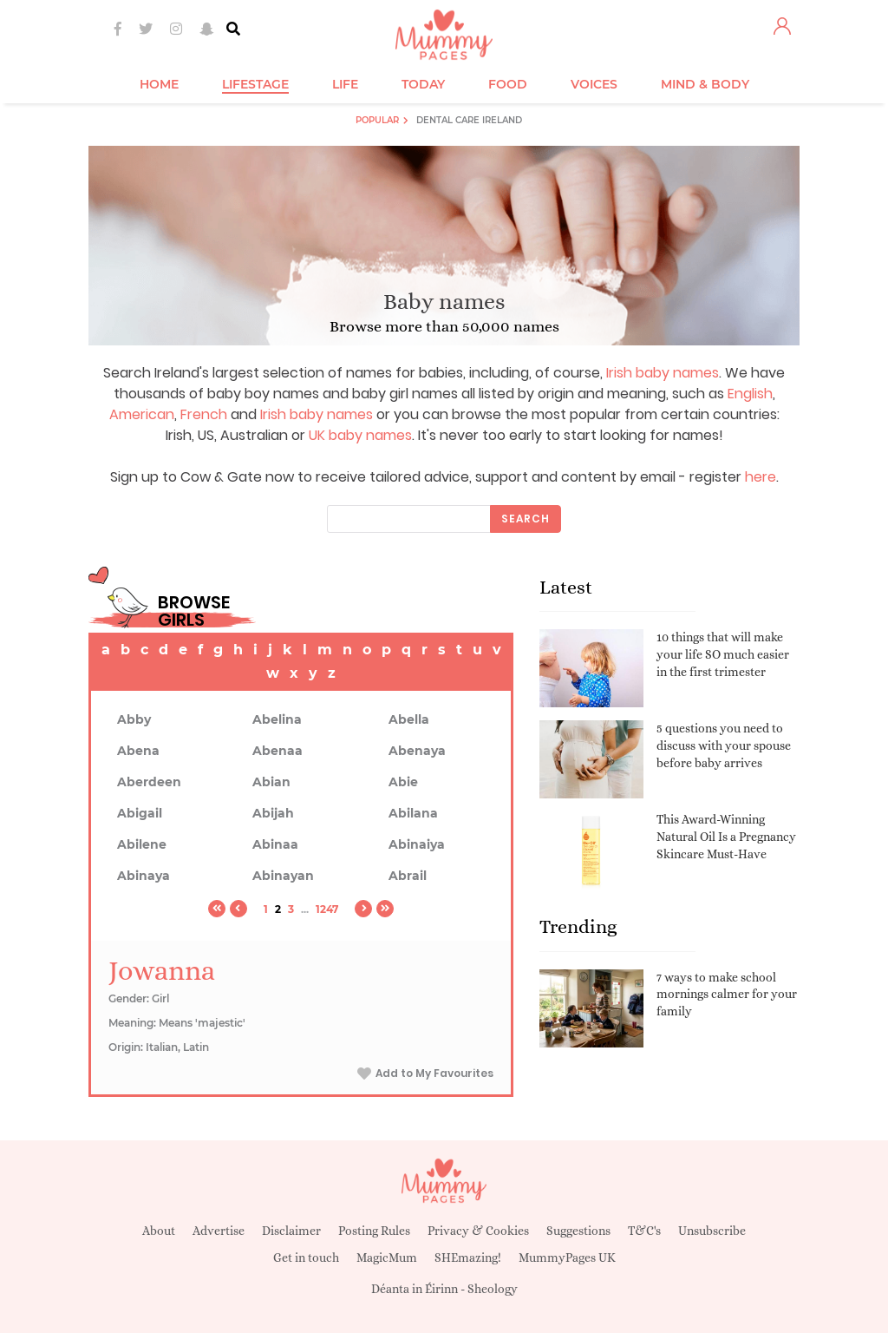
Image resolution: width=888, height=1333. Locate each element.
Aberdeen (149, 782)
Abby (134, 719)
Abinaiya (416, 844)
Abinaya (143, 875)
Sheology (492, 1289)
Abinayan (283, 875)
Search (525, 518)
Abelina (277, 719)
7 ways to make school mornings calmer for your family (726, 994)
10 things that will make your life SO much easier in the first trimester (722, 654)
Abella (408, 719)
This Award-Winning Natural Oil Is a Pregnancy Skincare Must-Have (726, 836)
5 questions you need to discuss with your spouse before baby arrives (723, 745)
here (760, 477)
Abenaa (277, 750)
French (203, 414)
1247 (327, 909)
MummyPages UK (567, 1257)
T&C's (644, 1231)
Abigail (139, 813)
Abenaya (417, 750)
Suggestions (578, 1231)
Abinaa (275, 844)
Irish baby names (662, 373)
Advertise (219, 1231)
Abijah (273, 813)
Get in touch (306, 1257)
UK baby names (360, 435)
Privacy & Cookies (478, 1231)
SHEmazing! (467, 1257)
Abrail (407, 875)
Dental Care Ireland (469, 120)
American (141, 414)
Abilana (413, 813)
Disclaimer (291, 1231)
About (158, 1231)
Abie (403, 782)
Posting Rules (374, 1231)
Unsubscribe (712, 1231)
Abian (271, 782)
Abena (138, 750)
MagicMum (386, 1257)
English (750, 394)
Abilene (141, 844)
